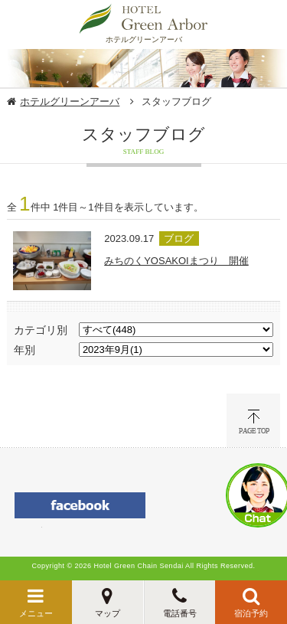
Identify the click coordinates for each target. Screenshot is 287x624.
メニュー (36, 613)
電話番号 (180, 613)
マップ (107, 613)
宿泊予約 (251, 613)
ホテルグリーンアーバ (69, 101)
